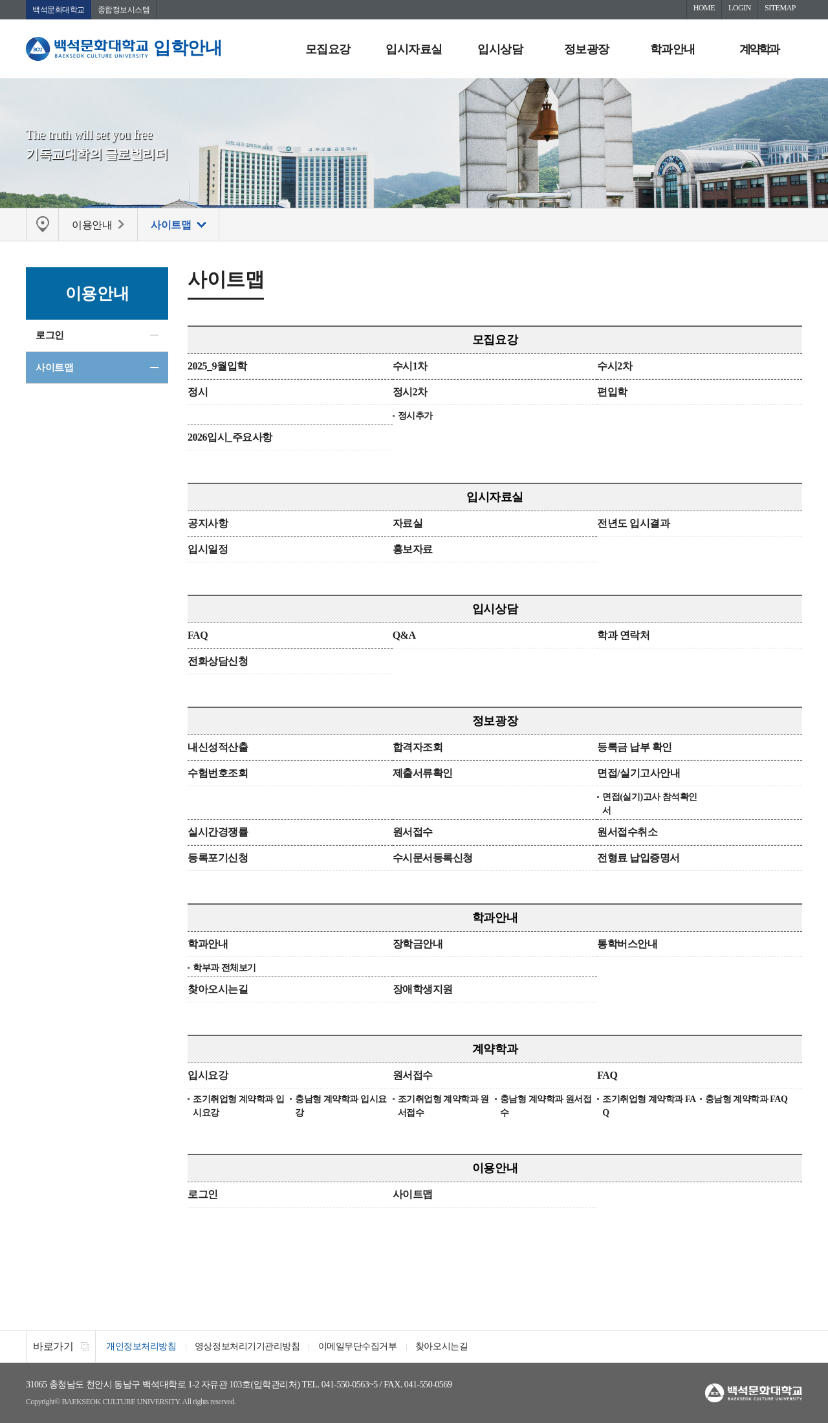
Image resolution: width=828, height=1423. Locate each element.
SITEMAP (780, 7)
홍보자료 (413, 549)
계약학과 (758, 49)
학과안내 (672, 49)
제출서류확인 (423, 773)
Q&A (404, 635)
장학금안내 (418, 944)
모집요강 (328, 49)
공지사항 (208, 523)
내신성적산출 (218, 747)
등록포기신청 (218, 858)
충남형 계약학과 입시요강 (340, 1106)
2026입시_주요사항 (230, 437)
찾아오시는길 (218, 989)
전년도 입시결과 (633, 523)
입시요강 (208, 1075)
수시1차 (410, 366)
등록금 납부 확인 (634, 747)
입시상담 (500, 49)
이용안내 (495, 1168)
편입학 (612, 392)
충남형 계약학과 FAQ (746, 1100)
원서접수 (413, 832)
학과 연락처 (623, 635)
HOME (704, 7)
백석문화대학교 (58, 9)
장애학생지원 (423, 989)
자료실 (408, 523)
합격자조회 (418, 747)
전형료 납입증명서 (638, 858)
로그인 (50, 335)
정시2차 (410, 392)
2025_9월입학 (217, 366)
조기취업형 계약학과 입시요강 (238, 1106)
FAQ (198, 635)
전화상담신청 (218, 661)
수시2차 (614, 366)
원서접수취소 (627, 832)
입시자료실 (414, 49)
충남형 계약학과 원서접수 (545, 1106)
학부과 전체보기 (224, 968)
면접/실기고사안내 (638, 773)
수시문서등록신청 (433, 858)
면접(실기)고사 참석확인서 (649, 804)
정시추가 (415, 416)
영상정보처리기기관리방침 (248, 1347)
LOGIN (739, 7)
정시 (198, 392)
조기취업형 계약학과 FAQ (648, 1106)
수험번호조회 (218, 773)
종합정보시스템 (124, 9)
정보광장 (586, 49)
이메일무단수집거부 (359, 1347)
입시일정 (208, 549)
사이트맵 (54, 367)
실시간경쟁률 (218, 832)
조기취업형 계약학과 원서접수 (443, 1106)
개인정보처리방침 (142, 1347)
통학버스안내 (627, 944)
